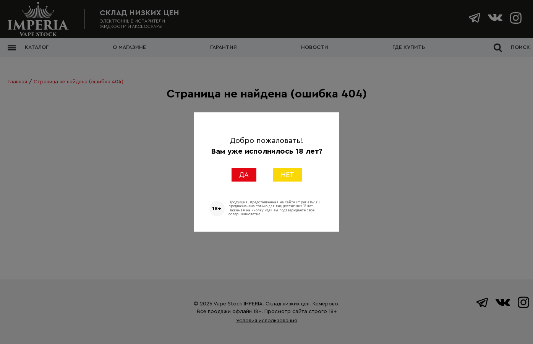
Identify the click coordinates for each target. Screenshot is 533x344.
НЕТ (287, 174)
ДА (244, 174)
